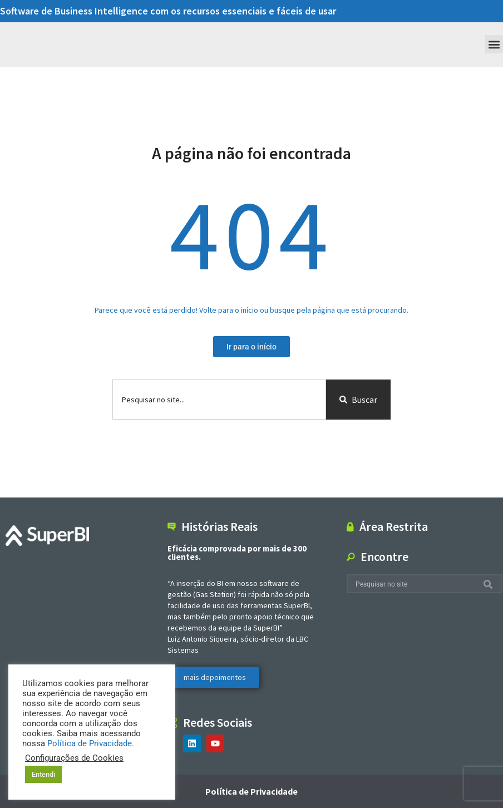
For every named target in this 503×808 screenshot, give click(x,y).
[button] (494, 44)
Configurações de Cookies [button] (74, 758)
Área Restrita (393, 526)
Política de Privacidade (251, 791)
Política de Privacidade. (90, 743)
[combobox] (219, 400)
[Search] (490, 584)
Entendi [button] (43, 774)
